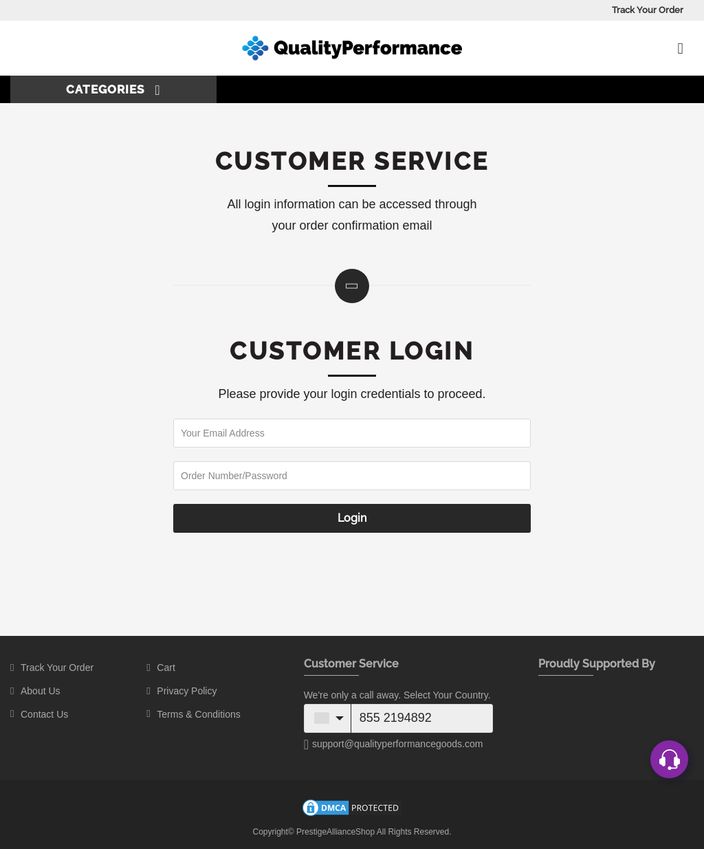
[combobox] (328, 718)
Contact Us (44, 714)
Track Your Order (647, 10)
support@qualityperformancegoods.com (393, 744)
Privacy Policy (187, 690)
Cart (166, 667)
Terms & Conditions (198, 714)
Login (352, 518)
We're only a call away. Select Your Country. (397, 695)
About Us (40, 690)
